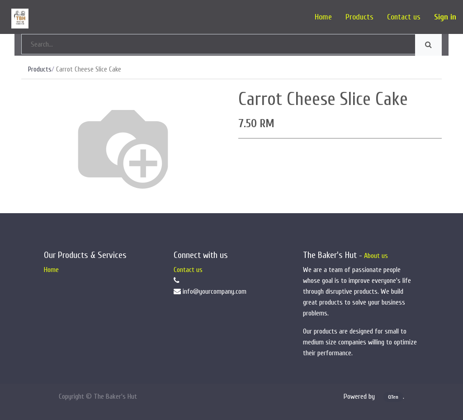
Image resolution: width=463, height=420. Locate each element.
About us (376, 256)
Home (51, 270)
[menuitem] (323, 17)
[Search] (428, 45)
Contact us (188, 270)
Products (40, 69)
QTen (393, 397)
